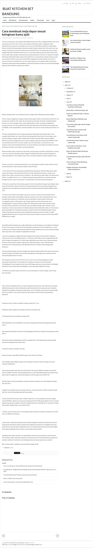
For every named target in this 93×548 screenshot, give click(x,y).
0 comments (30, 37)
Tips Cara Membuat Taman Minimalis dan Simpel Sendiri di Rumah (22, 466)
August (69, 95)
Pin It (22, 453)
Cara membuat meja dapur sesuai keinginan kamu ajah (24, 32)
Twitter (79, 3)
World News (12, 20)
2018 (66, 82)
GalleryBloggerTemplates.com (34, 544)
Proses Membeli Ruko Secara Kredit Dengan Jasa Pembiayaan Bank (80, 33)
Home (5, 20)
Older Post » (57, 535)
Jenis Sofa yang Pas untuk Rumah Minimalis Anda (18, 482)
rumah (7, 26)
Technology (40, 20)
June (68, 102)
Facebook (87, 3)
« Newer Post (3, 535)
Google (66, 3)
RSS (73, 3)
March (68, 177)
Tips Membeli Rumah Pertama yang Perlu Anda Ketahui (20, 475)
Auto (47, 20)
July (68, 98)
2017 (66, 85)
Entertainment (23, 20)
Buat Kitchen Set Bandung (17, 542)
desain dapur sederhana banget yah (77, 110)
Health (32, 20)
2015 (66, 181)
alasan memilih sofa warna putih (12, 478)
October (69, 88)
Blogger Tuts (16, 544)
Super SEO (4, 544)
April (68, 173)
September (70, 91)
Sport (53, 20)
